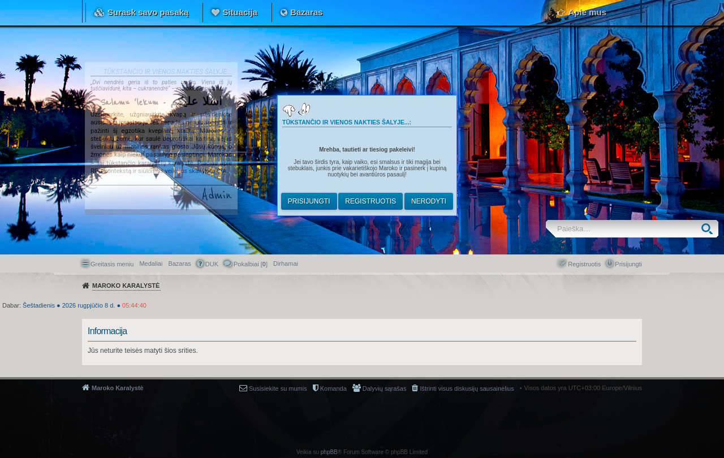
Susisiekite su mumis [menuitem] (278, 388)
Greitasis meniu (111, 264)
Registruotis (370, 201)
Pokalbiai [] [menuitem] (251, 264)
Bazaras (306, 12)
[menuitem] (285, 263)
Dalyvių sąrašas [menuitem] (385, 388)
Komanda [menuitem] (333, 388)
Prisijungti (309, 201)
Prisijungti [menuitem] (628, 264)
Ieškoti (709, 228)
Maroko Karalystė (118, 387)
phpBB (329, 452)
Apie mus (587, 12)
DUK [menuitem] (211, 264)
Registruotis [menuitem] (584, 264)
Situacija (239, 12)
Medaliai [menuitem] (150, 263)
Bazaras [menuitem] (179, 263)
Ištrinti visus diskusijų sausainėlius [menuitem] (467, 388)
